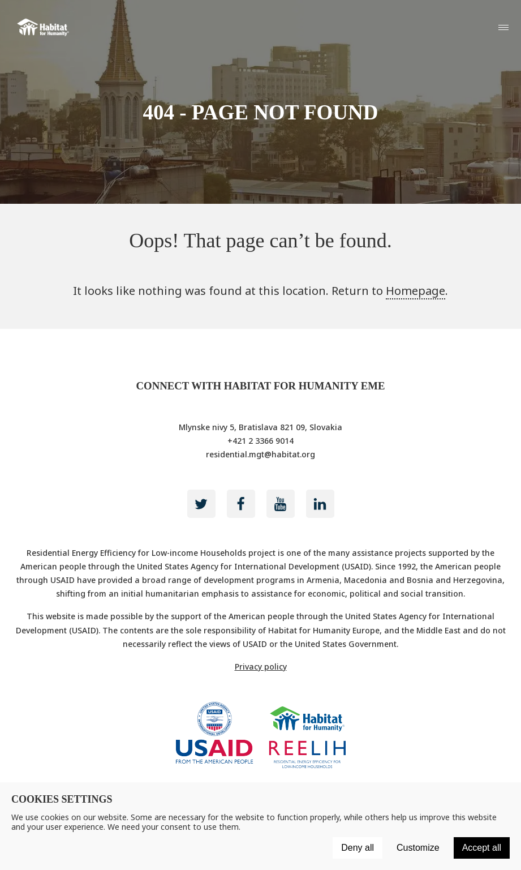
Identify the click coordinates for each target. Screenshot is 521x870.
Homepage (415, 290)
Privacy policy (261, 666)
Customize (418, 847)
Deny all (357, 847)
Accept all (481, 847)
